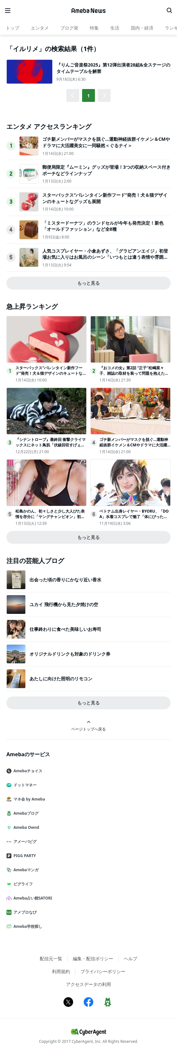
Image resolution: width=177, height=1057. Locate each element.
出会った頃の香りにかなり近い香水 (65, 580)
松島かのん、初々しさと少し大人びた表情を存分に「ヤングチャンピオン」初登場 (50, 516)
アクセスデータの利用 (88, 984)
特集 (94, 28)
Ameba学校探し (26, 926)
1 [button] (88, 96)
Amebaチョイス (26, 771)
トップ (12, 28)
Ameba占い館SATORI (31, 898)
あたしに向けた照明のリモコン (61, 679)
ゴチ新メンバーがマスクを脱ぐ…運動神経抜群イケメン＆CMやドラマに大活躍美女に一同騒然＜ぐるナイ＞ (106, 142)
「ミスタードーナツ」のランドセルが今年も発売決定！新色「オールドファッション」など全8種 (103, 226)
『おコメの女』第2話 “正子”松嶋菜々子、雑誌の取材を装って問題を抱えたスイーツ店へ (134, 373)
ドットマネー (24, 785)
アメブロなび (24, 912)
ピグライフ (22, 884)
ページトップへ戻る (88, 725)
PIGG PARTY (23, 855)
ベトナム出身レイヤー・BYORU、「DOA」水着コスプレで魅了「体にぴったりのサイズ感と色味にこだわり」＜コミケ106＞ (134, 519)
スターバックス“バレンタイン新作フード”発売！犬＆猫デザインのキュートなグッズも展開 (50, 373)
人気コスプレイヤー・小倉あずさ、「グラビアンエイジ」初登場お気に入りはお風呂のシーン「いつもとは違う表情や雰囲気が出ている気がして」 (105, 257)
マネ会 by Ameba (28, 799)
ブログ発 (69, 28)
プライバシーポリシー (102, 971)
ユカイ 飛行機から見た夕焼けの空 (64, 604)
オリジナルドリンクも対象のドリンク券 (70, 654)
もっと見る (88, 283)
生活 (114, 28)
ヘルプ (130, 958)
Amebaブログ (25, 813)
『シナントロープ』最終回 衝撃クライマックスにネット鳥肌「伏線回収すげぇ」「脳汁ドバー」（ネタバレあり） (50, 445)
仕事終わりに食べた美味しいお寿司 (65, 629)
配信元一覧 (51, 958)
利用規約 (61, 971)
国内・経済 (142, 28)
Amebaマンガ (25, 870)
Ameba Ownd (25, 827)
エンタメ (40, 28)
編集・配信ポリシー (93, 958)
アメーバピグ (24, 841)
